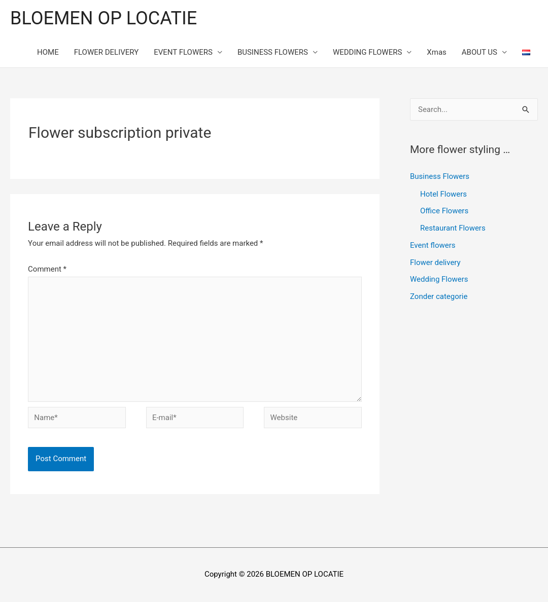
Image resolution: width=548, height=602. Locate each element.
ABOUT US (479, 52)
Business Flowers (439, 176)
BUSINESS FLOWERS (272, 52)
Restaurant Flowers (453, 228)
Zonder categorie (438, 296)
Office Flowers (444, 210)
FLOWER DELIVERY (106, 52)
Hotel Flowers (443, 194)
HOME (48, 52)
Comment (47, 269)
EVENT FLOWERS (183, 52)
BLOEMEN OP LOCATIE (103, 18)
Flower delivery (435, 262)
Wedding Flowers (439, 279)
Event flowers (433, 245)
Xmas (436, 52)
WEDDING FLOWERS (367, 52)
